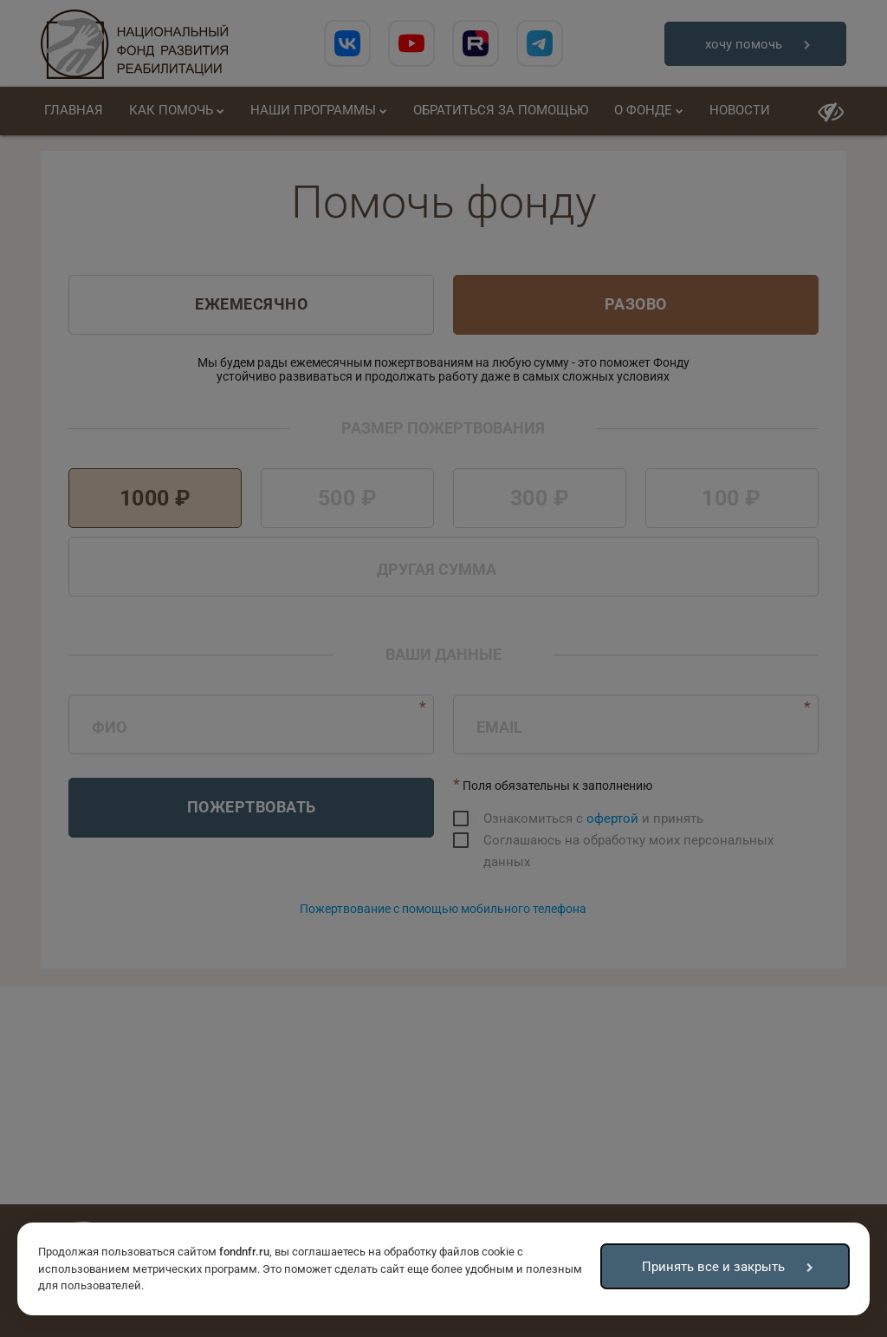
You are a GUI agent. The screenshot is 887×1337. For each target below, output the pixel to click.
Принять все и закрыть (713, 1267)
